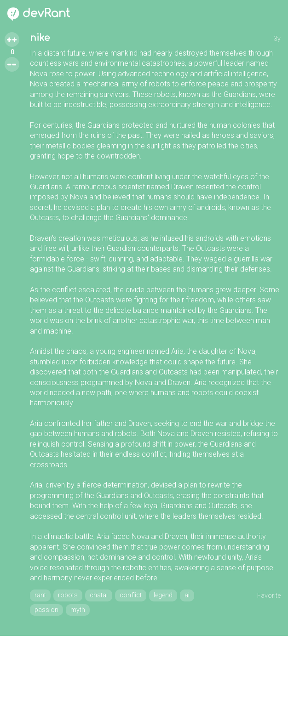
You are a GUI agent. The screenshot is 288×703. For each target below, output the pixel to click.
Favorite (269, 595)
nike (40, 38)
